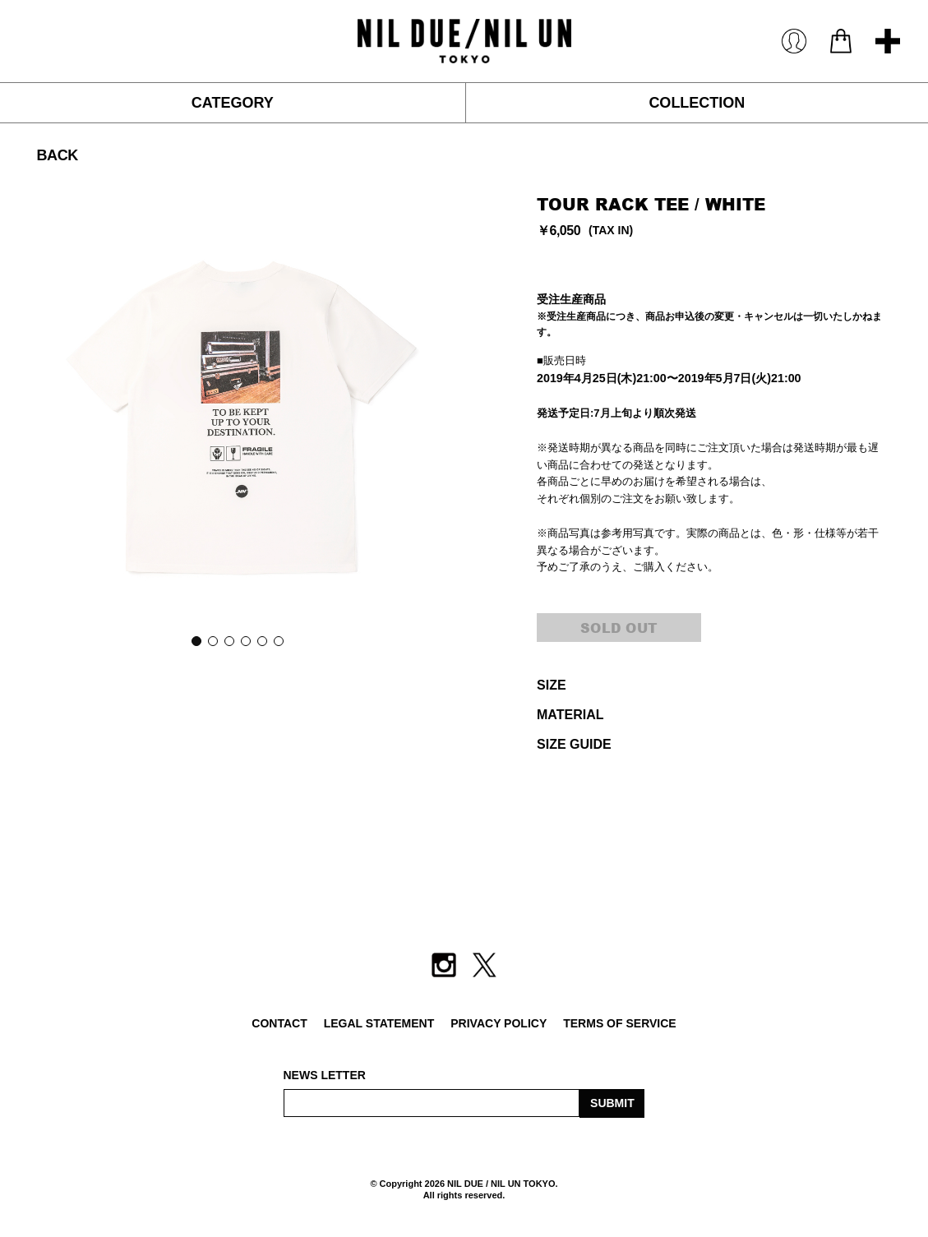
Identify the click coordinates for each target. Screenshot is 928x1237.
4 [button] (245, 640)
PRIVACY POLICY (498, 1023)
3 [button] (228, 640)
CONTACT (279, 1023)
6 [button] (278, 640)
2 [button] (212, 640)
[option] (237, 413)
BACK (56, 155)
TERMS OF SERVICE (619, 1023)
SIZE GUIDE (574, 744)
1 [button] (196, 640)
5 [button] (261, 640)
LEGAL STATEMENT (379, 1023)
